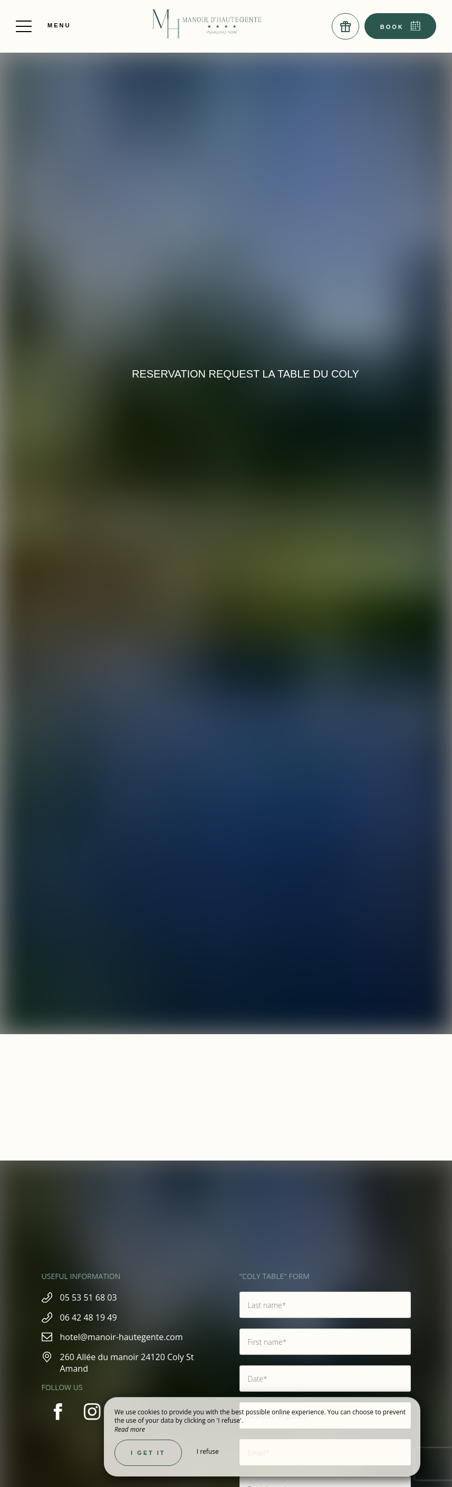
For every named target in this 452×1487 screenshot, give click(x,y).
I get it (148, 1453)
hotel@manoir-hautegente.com (121, 1337)
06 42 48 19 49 (88, 1317)
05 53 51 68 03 (88, 1297)
